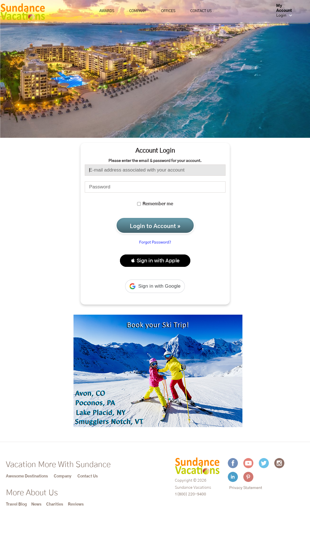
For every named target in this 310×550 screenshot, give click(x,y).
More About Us (32, 493)
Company (137, 11)
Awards (106, 11)
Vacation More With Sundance (58, 465)
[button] (155, 260)
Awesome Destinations (27, 476)
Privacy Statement (245, 488)
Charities (54, 504)
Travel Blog (16, 504)
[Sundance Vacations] (22, 13)
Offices (168, 11)
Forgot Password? (155, 242)
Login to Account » (155, 226)
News (36, 504)
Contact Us (201, 11)
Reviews (76, 504)
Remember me (155, 203)
